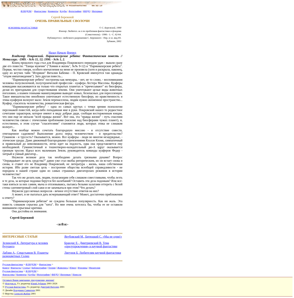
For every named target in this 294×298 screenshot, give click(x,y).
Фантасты (16, 267)
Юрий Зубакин (38, 283)
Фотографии (74, 11)
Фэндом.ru (10, 283)
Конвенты (53, 11)
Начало (61, 52)
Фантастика (40, 11)
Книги (5, 267)
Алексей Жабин (22, 293)
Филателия (94, 267)
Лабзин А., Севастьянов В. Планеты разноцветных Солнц (25, 254)
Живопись (62, 267)
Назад (52, 52)
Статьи (26, 267)
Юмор (73, 267)
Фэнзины (82, 267)
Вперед (71, 52)
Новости (77, 274)
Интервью (97, 11)
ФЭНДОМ (26, 11)
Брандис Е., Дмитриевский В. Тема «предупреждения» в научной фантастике (90, 244)
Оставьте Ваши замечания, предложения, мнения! (28, 280)
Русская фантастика (12, 264)
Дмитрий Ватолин (49, 286)
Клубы (63, 11)
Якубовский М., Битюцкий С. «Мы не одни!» (93, 236)
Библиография (39, 267)
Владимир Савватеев (24, 290)
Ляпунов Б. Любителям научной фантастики (92, 252)
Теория (52, 267)
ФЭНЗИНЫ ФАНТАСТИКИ (23, 27)
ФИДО (86, 11)
